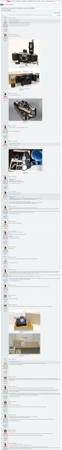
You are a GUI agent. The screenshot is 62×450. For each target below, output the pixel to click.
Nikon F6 (10, 236)
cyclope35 (5, 33)
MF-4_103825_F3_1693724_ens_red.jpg (24, 88)
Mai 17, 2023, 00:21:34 (13, 206)
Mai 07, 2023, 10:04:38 (14, 34)
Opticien (4, 17)
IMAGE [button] (35, 1)
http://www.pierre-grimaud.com (13, 262)
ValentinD (5, 400)
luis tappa (21, 234)
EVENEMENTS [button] (18, 1)
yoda (5, 358)
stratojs (4, 92)
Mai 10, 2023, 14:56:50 (13, 176)
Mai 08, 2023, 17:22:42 (14, 93)
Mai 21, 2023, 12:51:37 (13, 401)
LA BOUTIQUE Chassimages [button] (49, 1)
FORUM (42, 1)
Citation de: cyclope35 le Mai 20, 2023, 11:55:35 (15, 361)
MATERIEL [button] (38, 1)
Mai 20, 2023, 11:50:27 (13, 295)
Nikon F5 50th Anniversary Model (14, 234)
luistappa (4, 125)
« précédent (55, 12)
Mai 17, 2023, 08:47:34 (13, 221)
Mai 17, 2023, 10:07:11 (13, 231)
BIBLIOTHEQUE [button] (30, 1)
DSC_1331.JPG (25, 121)
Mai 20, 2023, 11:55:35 (14, 304)
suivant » (59, 12)
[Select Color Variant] (61, 2)
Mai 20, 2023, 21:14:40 (13, 386)
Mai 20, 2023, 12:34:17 (13, 359)
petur (5, 256)
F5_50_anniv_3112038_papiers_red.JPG (24, 354)
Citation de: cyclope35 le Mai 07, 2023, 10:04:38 (15, 143)
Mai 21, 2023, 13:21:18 (13, 430)
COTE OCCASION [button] (24, 1)
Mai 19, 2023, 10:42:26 (13, 269)
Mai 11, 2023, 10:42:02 (13, 191)
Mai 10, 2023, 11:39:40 (14, 141)
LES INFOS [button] (13, 1)
